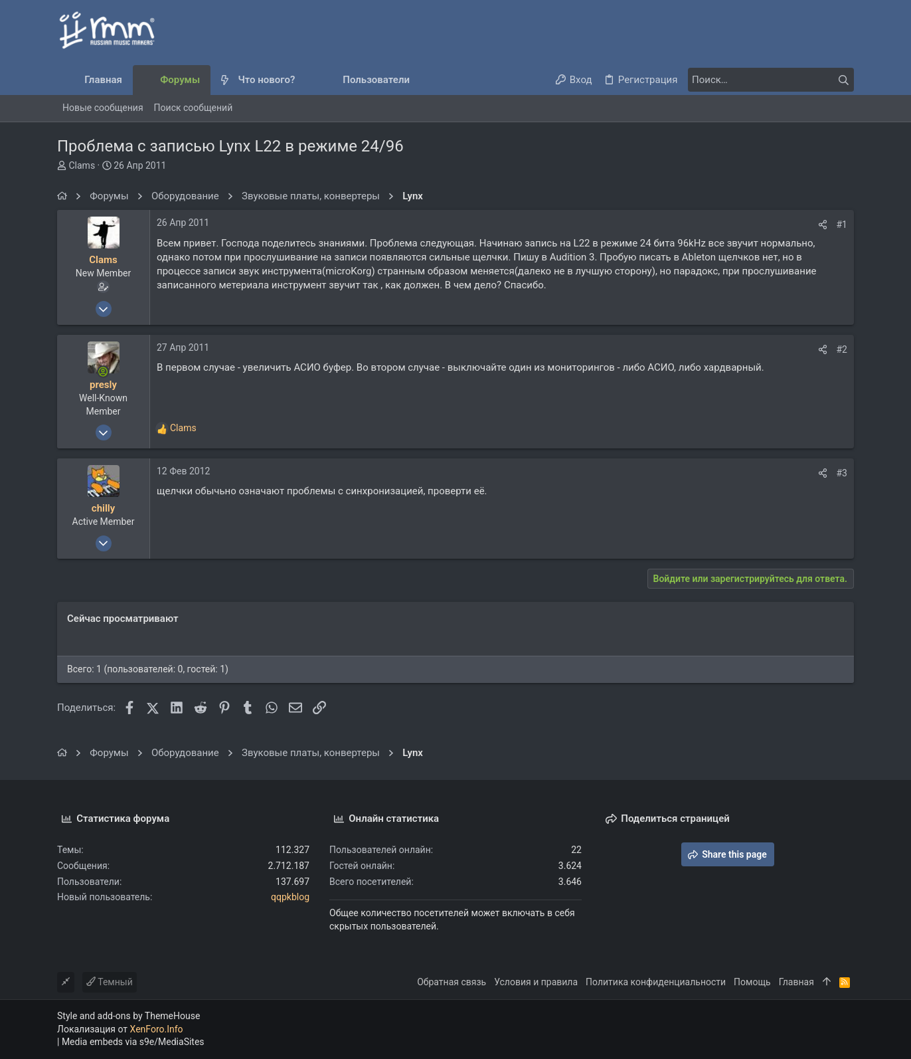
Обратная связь (451, 982)
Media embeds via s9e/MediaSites (133, 1041)
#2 (842, 349)
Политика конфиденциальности (656, 982)
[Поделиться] (822, 224)
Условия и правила (536, 982)
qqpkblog (290, 897)
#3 (842, 473)
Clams (81, 165)
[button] (305, 80)
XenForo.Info (156, 1029)
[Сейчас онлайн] (103, 371)
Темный (109, 982)
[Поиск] (771, 80)
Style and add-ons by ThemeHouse (128, 1016)
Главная (796, 982)
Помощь (752, 982)
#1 (842, 224)
